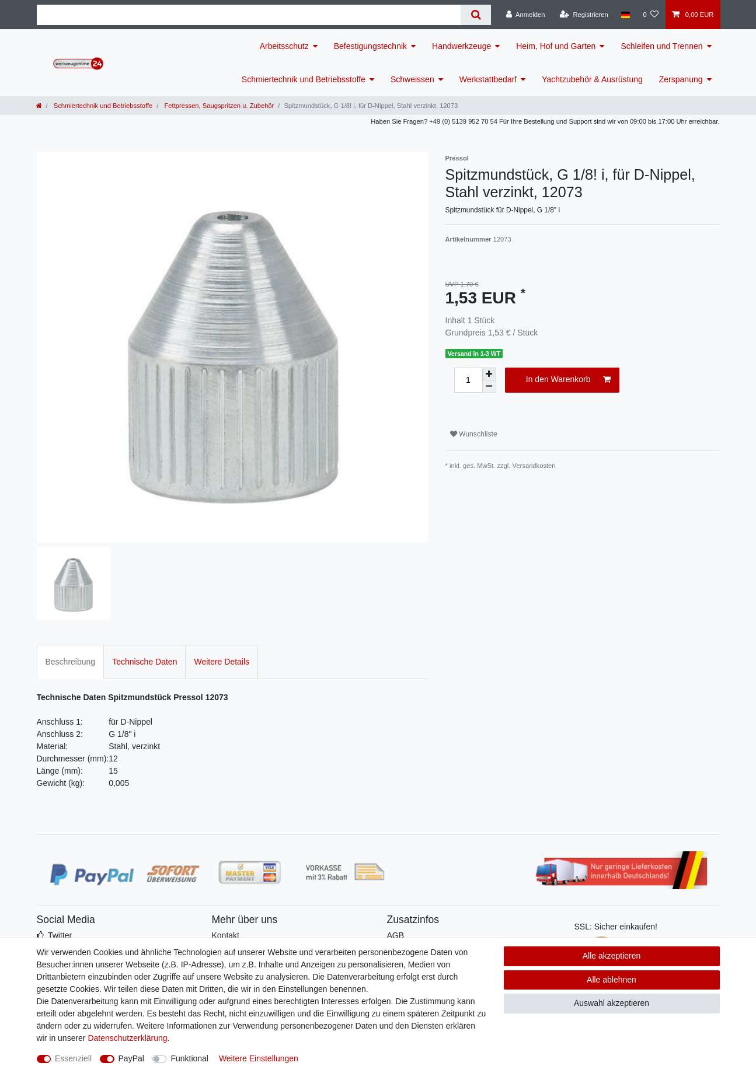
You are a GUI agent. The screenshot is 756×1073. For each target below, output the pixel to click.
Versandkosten (534, 465)
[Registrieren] (584, 14)
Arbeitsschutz (284, 46)
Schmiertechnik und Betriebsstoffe (303, 79)
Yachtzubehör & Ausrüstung (592, 79)
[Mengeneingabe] (468, 380)
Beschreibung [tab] (71, 661)
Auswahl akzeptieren (611, 1003)
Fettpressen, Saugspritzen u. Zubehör (218, 105)
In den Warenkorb (568, 380)
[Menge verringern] (489, 386)
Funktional (189, 1058)
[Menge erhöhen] (489, 374)
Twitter (60, 935)
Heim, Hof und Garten (555, 46)
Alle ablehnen (611, 979)
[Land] (625, 14)
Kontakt (225, 935)
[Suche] (475, 15)
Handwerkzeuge (461, 46)
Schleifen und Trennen (661, 46)
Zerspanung (681, 79)
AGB (396, 935)
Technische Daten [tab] (144, 661)
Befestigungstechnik (370, 46)
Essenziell (73, 1058)
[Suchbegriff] (249, 15)
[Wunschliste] (650, 14)
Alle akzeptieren (612, 955)
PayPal (131, 1058)
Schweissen (412, 79)
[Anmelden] (526, 14)
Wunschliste (473, 434)
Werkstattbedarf (488, 79)
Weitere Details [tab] (221, 661)
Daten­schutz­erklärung (127, 1038)
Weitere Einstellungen (258, 1058)
